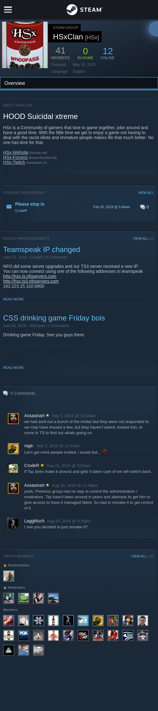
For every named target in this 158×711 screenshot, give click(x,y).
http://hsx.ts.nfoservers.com (29, 276)
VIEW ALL (146, 192)
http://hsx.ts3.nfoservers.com (31, 281)
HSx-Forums (15, 157)
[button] (78, 206)
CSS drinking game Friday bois (54, 318)
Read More (13, 299)
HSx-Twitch (14, 162)
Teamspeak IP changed (41, 249)
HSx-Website (15, 152)
